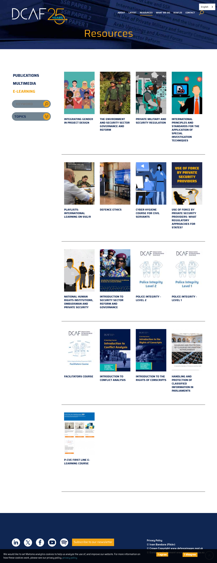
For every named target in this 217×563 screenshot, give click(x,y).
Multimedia (24, 83)
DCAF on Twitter (28, 542)
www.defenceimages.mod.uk (187, 548)
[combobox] (207, 7)
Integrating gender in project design (79, 98)
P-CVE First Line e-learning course (79, 439)
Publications (26, 75)
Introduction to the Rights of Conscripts (151, 355)
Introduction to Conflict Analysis (115, 355)
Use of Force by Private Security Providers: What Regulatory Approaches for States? (187, 196)
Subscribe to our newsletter (93, 542)
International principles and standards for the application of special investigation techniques (187, 107)
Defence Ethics (115, 187)
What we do (163, 12)
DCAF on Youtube (52, 542)
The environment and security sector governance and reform (115, 102)
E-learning (24, 91)
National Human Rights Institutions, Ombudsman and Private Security (79, 279)
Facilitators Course (79, 354)
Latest (132, 12)
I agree (162, 554)
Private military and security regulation (151, 98)
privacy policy (69, 558)
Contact (190, 12)
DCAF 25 (177, 12)
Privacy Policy (154, 540)
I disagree (190, 554)
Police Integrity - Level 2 (151, 275)
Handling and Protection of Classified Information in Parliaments (187, 361)
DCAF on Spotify (64, 542)
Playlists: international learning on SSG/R (79, 190)
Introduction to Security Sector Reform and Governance (115, 279)
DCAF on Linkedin (16, 542)
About (121, 12)
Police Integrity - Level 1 (187, 275)
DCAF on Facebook (40, 542)
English (204, 7)
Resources (146, 12)
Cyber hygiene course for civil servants (151, 190)
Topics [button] (20, 116)
